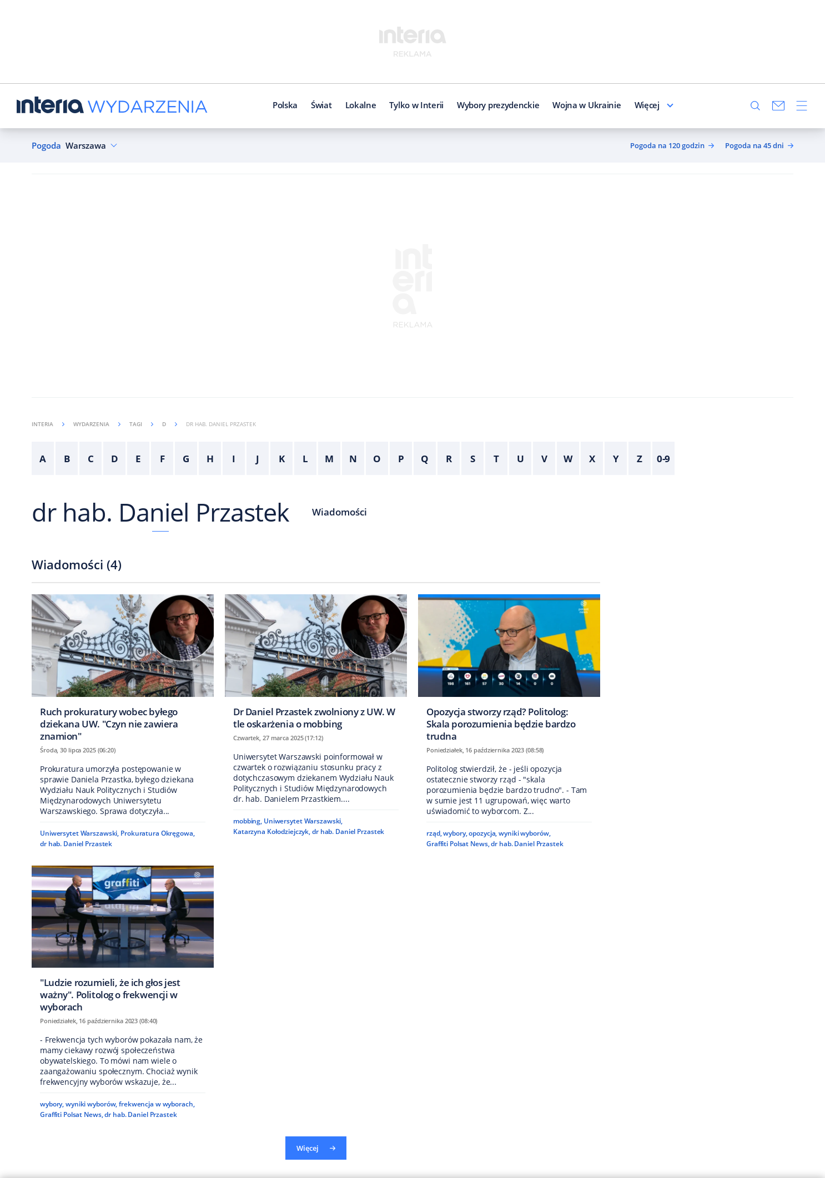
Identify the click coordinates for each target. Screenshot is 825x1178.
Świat (297, 104)
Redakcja (628, 104)
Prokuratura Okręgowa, (157, 833)
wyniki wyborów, (524, 833)
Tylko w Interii (392, 104)
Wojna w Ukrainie (563, 104)
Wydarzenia (96, 424)
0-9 (664, 458)
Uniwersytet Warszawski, (79, 833)
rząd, (433, 833)
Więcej (670, 104)
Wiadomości (339, 511)
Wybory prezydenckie (473, 104)
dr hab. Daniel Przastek (160, 512)
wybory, (455, 833)
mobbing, (247, 821)
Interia (48, 424)
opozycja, (483, 833)
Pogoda (46, 145)
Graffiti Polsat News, (458, 843)
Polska (260, 104)
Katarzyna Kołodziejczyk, (271, 831)
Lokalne (336, 104)
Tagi (141, 424)
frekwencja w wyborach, (156, 1104)
